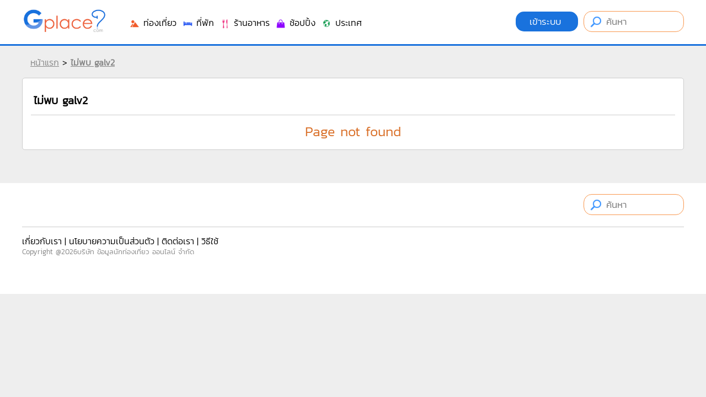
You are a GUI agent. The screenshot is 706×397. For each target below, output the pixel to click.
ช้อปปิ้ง (295, 22)
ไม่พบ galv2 (93, 62)
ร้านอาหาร (245, 22)
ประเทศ (341, 22)
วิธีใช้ (209, 241)
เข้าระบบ (547, 21)
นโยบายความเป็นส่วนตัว (111, 241)
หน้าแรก (44, 62)
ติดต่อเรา (178, 241)
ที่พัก (198, 22)
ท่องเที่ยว (152, 22)
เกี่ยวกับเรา (42, 241)
